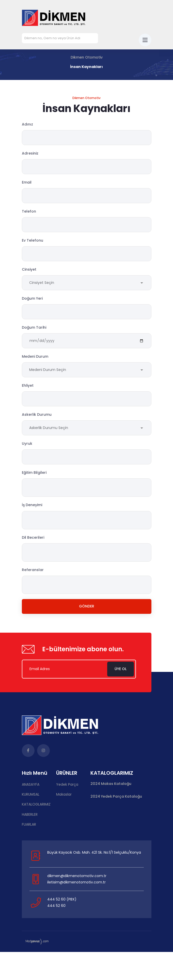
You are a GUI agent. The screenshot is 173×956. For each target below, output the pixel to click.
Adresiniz (30, 153)
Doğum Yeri (32, 300)
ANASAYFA (30, 788)
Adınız (27, 124)
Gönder (86, 610)
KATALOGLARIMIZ (36, 808)
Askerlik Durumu (37, 417)
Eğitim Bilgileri (34, 476)
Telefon (29, 212)
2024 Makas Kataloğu (110, 787)
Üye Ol (122, 672)
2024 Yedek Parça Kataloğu (116, 800)
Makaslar (64, 798)
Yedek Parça (67, 788)
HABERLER (30, 818)
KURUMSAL (30, 798)
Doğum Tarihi (34, 329)
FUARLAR (29, 828)
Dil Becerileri (33, 540)
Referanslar (33, 573)
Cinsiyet (29, 270)
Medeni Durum (35, 358)
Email (27, 182)
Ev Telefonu (32, 241)
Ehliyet (28, 388)
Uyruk (27, 446)
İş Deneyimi (32, 508)
